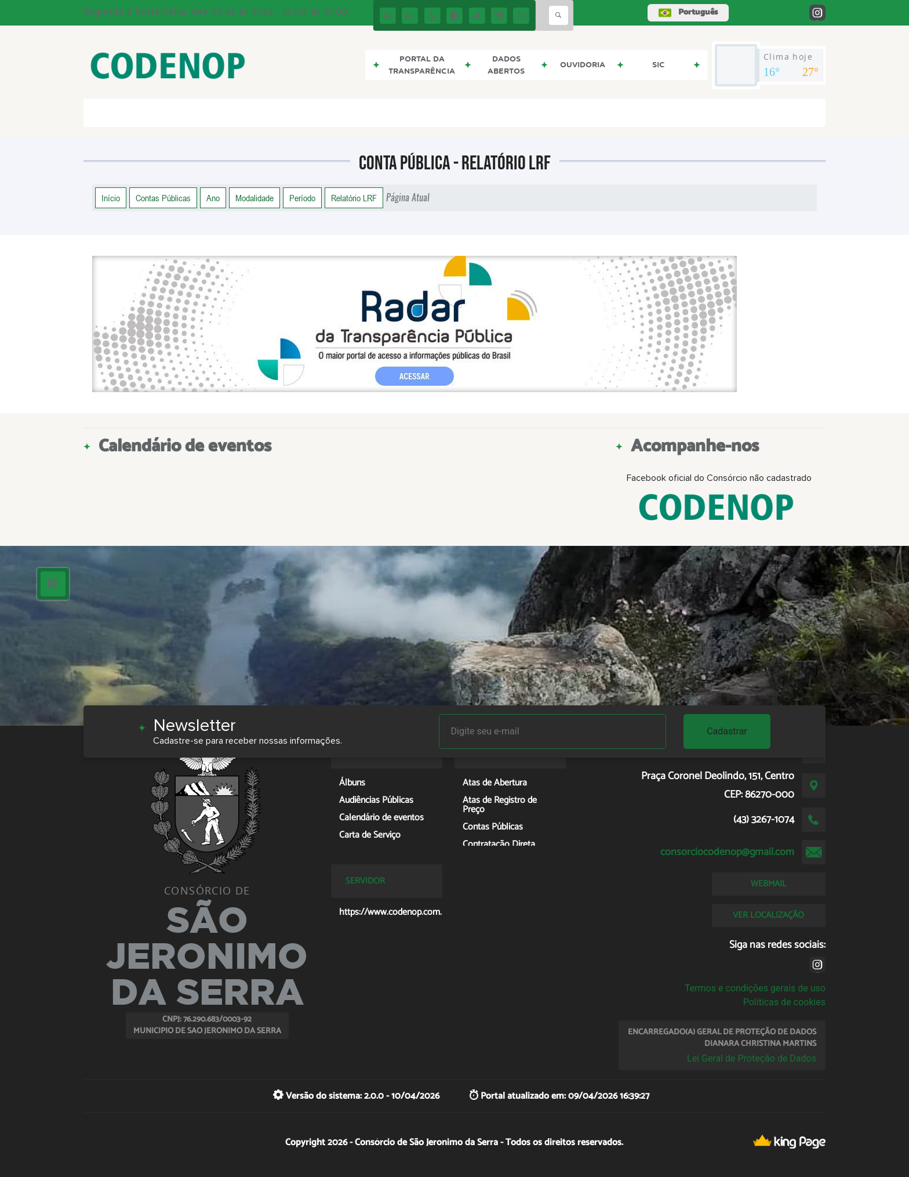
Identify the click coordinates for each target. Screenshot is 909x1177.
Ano (213, 198)
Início (110, 198)
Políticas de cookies (784, 1002)
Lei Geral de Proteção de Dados (751, 1058)
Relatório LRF (354, 198)
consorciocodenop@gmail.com (727, 852)
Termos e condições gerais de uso (755, 988)
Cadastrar (727, 731)
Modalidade (254, 198)
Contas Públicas (163, 198)
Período (302, 198)
